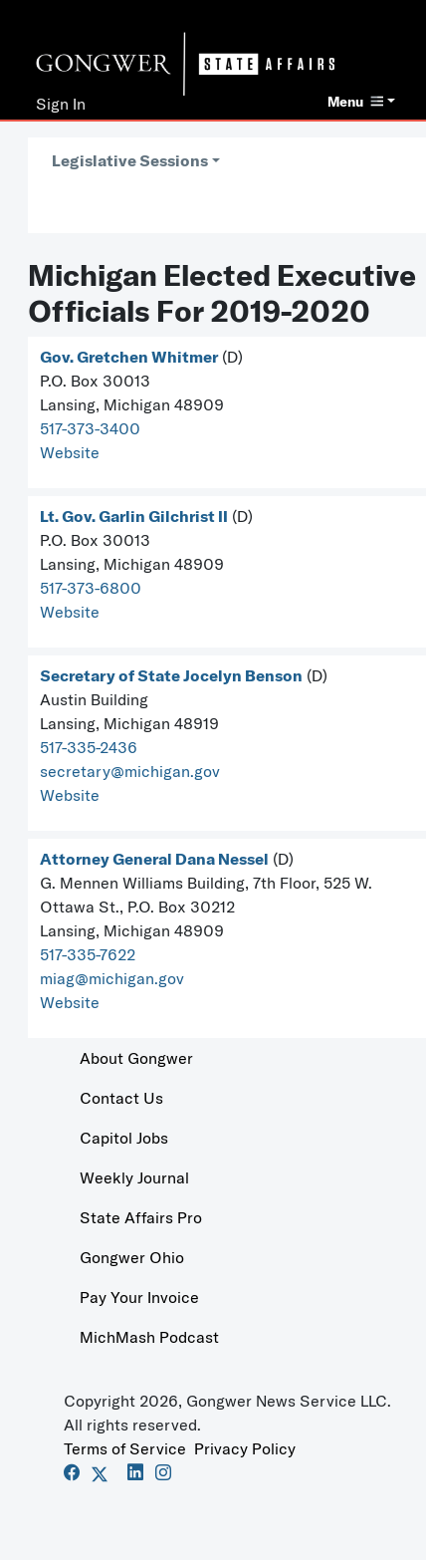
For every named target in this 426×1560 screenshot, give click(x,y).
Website (70, 452)
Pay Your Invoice (139, 1297)
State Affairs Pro (141, 1217)
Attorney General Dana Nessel (154, 859)
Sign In (61, 104)
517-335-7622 (87, 954)
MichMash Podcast (149, 1337)
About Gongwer (136, 1058)
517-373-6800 (90, 588)
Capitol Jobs (124, 1138)
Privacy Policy (245, 1448)
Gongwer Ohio (132, 1257)
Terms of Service (125, 1448)
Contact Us (121, 1098)
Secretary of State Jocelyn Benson (171, 675)
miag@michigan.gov (112, 978)
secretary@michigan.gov (130, 771)
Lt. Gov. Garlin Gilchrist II (134, 516)
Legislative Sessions (130, 160)
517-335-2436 (88, 747)
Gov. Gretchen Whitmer (129, 357)
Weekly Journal (134, 1177)
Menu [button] (355, 102)
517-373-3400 (90, 428)
